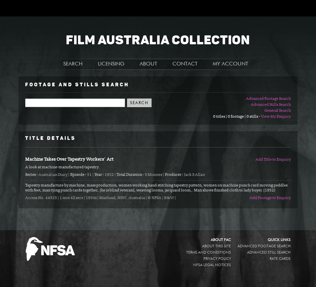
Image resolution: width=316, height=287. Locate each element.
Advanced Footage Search (268, 99)
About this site (216, 246)
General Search (277, 111)
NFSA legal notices (212, 265)
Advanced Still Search (269, 252)
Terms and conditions (208, 252)
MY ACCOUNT (230, 64)
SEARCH (73, 64)
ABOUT (148, 64)
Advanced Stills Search (271, 105)
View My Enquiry (276, 117)
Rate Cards (280, 259)
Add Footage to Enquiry (270, 198)
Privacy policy (217, 259)
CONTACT (185, 64)
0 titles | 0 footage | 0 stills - (237, 117)
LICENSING (111, 64)
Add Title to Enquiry (273, 160)
